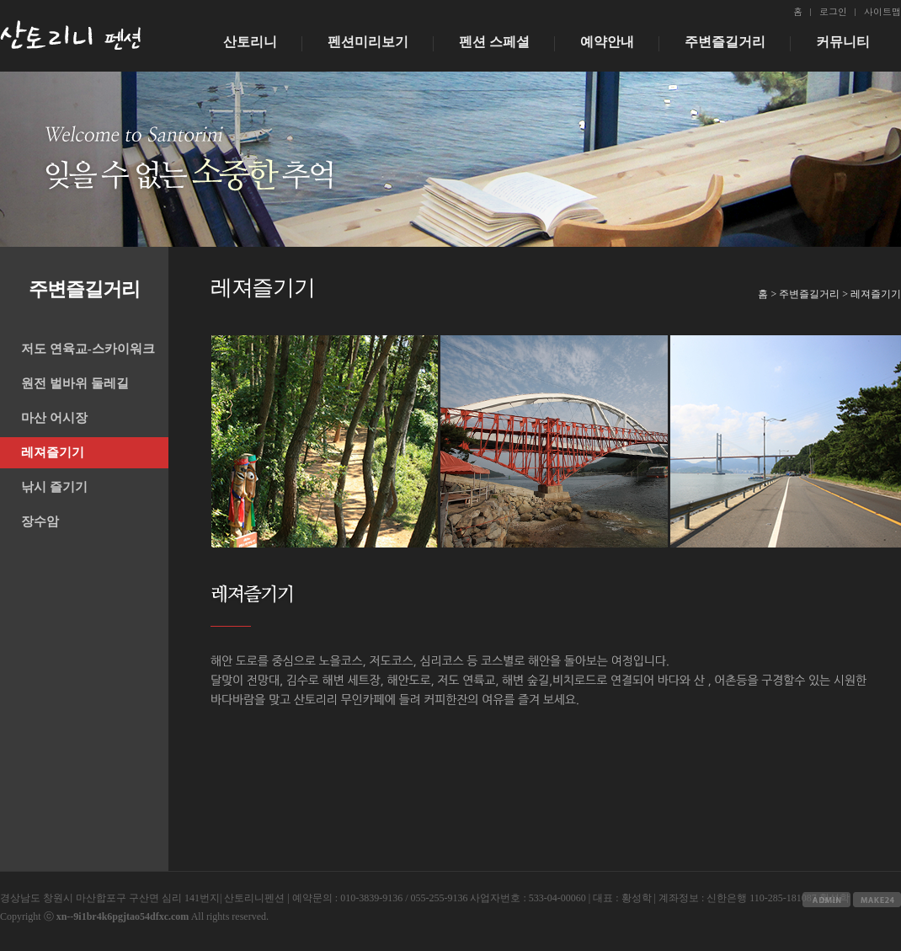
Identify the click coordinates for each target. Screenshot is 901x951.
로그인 (833, 11)
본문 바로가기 (0, 0)
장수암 (40, 521)
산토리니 (250, 42)
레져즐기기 (52, 452)
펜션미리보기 (368, 42)
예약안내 (607, 42)
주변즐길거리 (725, 42)
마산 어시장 (54, 418)
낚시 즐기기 (54, 487)
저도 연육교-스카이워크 (88, 348)
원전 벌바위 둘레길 (75, 383)
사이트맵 (882, 11)
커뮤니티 (843, 42)
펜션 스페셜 (494, 42)
